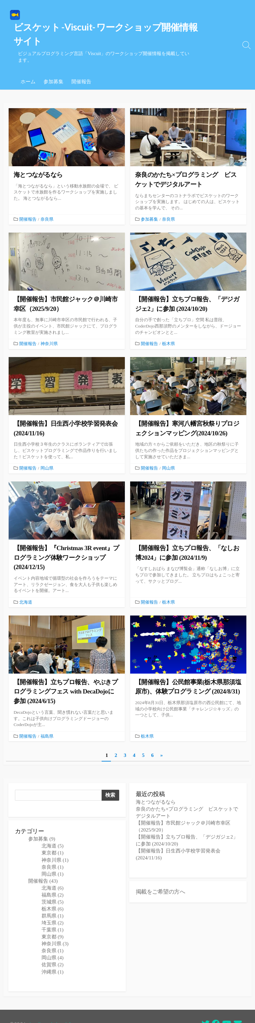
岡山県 (47, 449)
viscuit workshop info (51, 1008)
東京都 (52, 837)
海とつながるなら (156, 785)
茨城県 (52, 885)
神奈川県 (49, 324)
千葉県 (52, 913)
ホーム (28, 61)
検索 (110, 778)
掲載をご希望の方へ (160, 875)
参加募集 (53, 61)
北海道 (25, 583)
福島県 (47, 718)
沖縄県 (52, 955)
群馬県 (52, 900)
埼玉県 (52, 907)
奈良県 (47, 199)
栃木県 (168, 324)
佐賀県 (52, 948)
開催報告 (81, 61)
